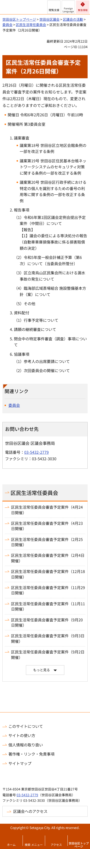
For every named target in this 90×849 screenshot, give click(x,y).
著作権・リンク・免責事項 (31, 754)
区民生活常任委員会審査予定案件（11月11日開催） (48, 606)
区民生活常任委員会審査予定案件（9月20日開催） (47, 622)
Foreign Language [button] (68, 10)
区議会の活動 (73, 19)
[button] (53, 7)
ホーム (11, 844)
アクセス (56, 844)
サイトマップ (19, 763)
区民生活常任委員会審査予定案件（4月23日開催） (47, 525)
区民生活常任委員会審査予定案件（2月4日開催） (47, 558)
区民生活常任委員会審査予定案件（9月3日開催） (47, 638)
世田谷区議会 (49, 19)
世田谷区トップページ (79, 844)
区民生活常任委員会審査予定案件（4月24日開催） (47, 509)
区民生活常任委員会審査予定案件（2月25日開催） (47, 542)
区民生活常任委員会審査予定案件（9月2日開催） (47, 654)
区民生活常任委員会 (31, 24)
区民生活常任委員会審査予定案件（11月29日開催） (48, 590)
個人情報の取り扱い (25, 745)
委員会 (7, 24)
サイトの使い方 (21, 735)
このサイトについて (25, 726)
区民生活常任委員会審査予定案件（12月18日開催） (48, 574)
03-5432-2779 (36, 452)
